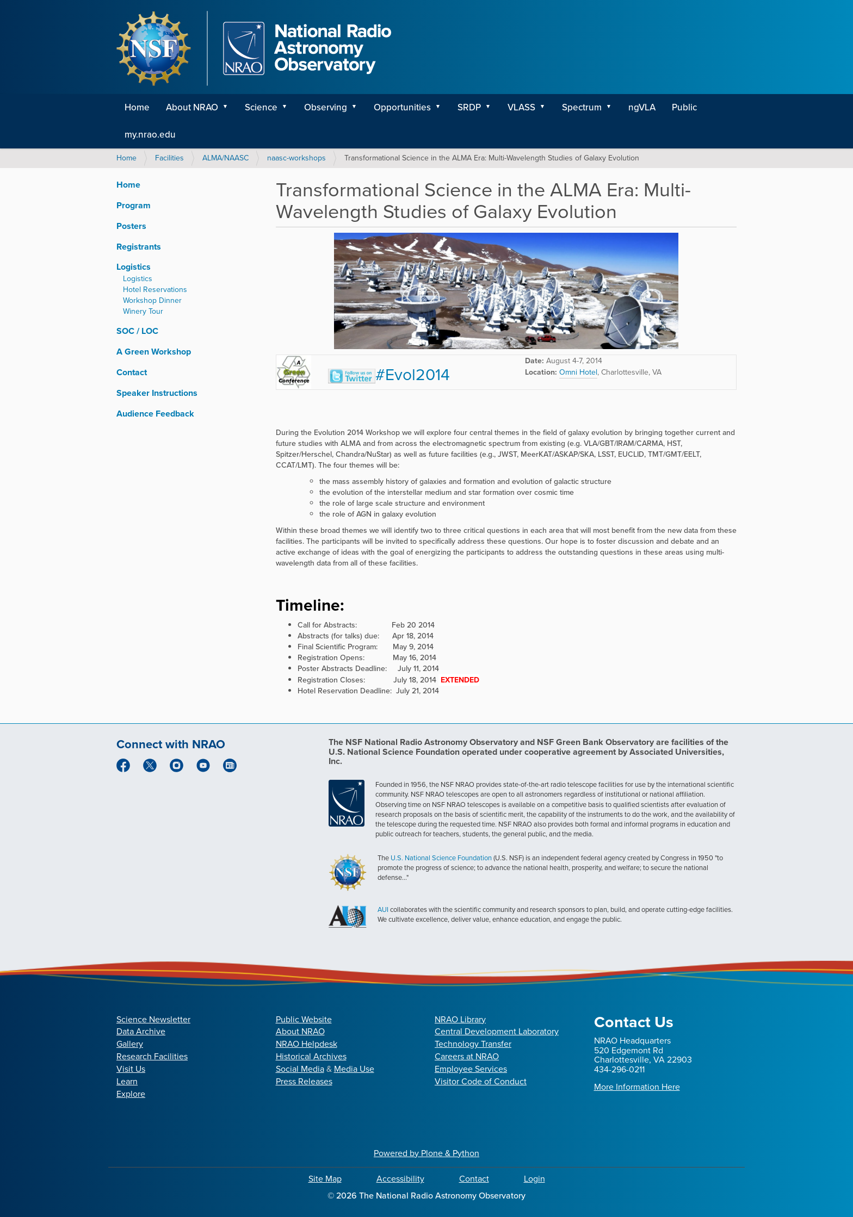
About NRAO (192, 107)
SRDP (469, 107)
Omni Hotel (578, 372)
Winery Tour (143, 311)
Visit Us (130, 1069)
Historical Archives (311, 1056)
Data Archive (140, 1031)
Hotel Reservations (155, 289)
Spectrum (582, 107)
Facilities (169, 158)
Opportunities (402, 107)
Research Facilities (152, 1056)
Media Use (354, 1069)
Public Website (304, 1019)
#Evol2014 (389, 375)
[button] (229, 107)
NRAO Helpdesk (306, 1044)
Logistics (133, 266)
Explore (130, 1094)
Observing (325, 107)
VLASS (521, 107)
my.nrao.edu (150, 134)
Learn (127, 1081)
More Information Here (637, 1087)
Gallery (129, 1044)
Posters (131, 226)
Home (137, 107)
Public (684, 107)
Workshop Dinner (152, 300)
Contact (131, 372)
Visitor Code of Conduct (481, 1081)
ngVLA (642, 107)
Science (261, 107)
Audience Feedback (155, 413)
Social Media (300, 1069)
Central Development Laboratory (497, 1031)
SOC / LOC (137, 331)
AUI (383, 909)
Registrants (138, 246)
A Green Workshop (153, 351)
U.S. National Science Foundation (441, 858)
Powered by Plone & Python (426, 1153)
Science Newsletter (153, 1019)
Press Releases (304, 1081)
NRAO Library (460, 1019)
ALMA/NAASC (225, 158)
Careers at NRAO (467, 1056)
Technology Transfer (473, 1044)
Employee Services (471, 1069)
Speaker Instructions (156, 393)
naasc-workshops (296, 158)
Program (133, 205)
